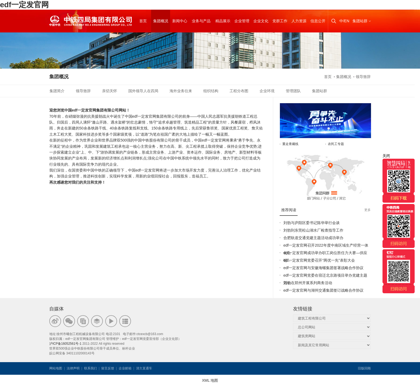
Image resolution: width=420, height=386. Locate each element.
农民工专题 (336, 144)
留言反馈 (107, 368)
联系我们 (90, 368)
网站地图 (55, 368)
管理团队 (293, 91)
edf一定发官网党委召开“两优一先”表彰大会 (319, 260)
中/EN (344, 21)
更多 (367, 210)
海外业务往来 (181, 91)
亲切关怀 (109, 91)
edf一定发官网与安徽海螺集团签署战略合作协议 (323, 268)
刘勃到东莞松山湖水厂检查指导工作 (313, 230)
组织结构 (210, 91)
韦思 (172, 368)
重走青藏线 (290, 144)
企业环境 (267, 91)
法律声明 (73, 368)
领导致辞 (363, 77)
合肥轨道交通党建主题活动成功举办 (313, 238)
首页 (328, 77)
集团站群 (360, 21)
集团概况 (343, 77)
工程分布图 (239, 91)
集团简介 (57, 91)
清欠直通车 (144, 368)
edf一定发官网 (24, 5)
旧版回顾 (364, 368)
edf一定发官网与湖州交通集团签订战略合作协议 (323, 290)
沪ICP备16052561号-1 (65, 344)
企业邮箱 (125, 368)
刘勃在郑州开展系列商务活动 (307, 283)
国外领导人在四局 (143, 91)
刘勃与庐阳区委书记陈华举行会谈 (311, 223)
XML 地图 (210, 380)
